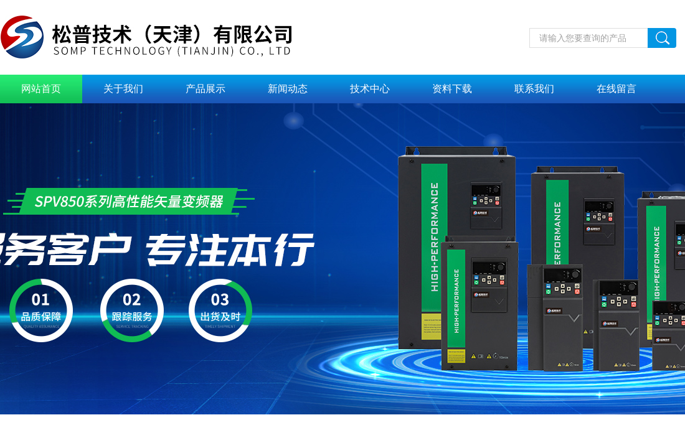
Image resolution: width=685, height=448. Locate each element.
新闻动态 (288, 88)
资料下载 (452, 88)
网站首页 (41, 88)
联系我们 (534, 88)
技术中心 (370, 88)
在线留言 (616, 88)
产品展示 (205, 88)
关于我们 (123, 88)
